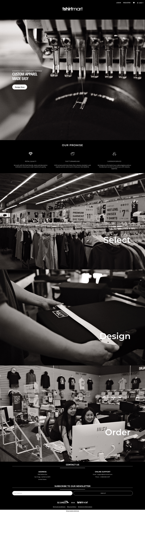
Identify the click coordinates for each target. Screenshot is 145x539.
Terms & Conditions (59, 507)
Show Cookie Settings (72, 511)
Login (118, 3)
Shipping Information (85, 507)
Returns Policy (71, 507)
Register (126, 3)
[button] (134, 3)
